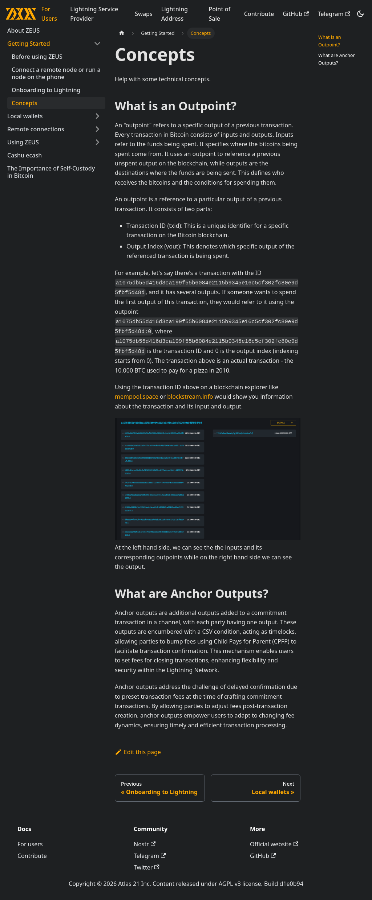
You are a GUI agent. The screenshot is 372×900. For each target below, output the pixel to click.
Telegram (334, 14)
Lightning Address (174, 13)
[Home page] (122, 33)
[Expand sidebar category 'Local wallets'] (97, 116)
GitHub (296, 14)
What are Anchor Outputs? (336, 59)
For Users (49, 13)
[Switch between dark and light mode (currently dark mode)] (360, 14)
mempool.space (136, 396)
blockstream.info (190, 396)
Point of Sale (220, 13)
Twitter (146, 867)
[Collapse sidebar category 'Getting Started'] (97, 43)
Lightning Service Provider (94, 13)
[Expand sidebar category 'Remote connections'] (97, 129)
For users (30, 844)
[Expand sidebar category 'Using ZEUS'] (97, 142)
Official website (274, 844)
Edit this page (138, 752)
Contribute (259, 14)
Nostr (144, 844)
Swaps (144, 14)
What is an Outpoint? (329, 41)
